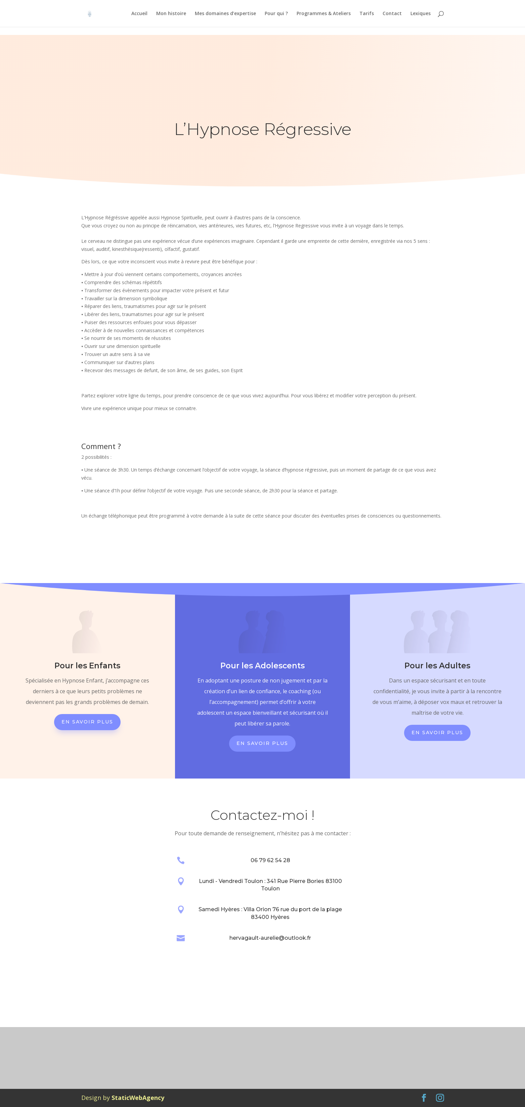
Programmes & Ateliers (324, 13)
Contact (392, 13)
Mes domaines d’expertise (225, 13)
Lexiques (420, 13)
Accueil (139, 13)
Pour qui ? (276, 13)
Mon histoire (171, 13)
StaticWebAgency (138, 1098)
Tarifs (366, 13)
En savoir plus (87, 722)
